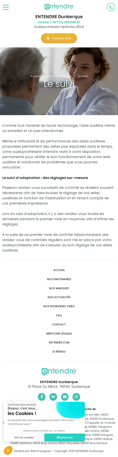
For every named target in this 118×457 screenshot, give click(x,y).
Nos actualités (59, 297)
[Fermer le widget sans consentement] (21, 404)
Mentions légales (59, 333)
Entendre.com (59, 342)
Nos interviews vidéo (59, 306)
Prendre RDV (59, 38)
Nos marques (59, 288)
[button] (8, 450)
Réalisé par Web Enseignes (32, 451)
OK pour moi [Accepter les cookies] (64, 437)
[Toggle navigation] (6, 7)
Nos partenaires (59, 279)
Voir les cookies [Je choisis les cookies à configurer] (24, 437)
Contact (59, 324)
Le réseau (59, 351)
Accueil (59, 270)
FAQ (59, 315)
